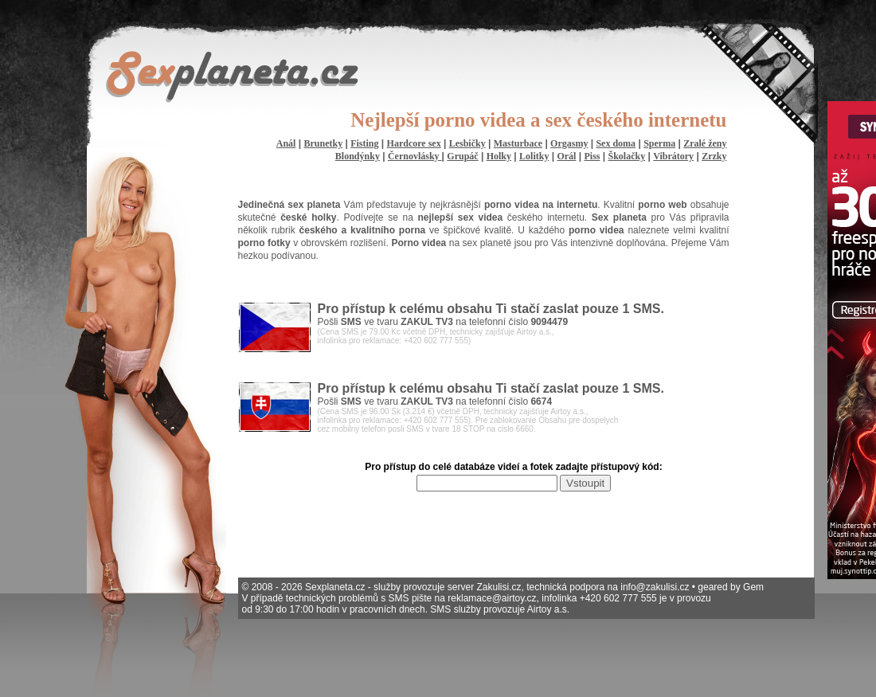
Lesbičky (467, 143)
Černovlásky (415, 156)
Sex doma (615, 143)
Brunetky (322, 143)
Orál (566, 156)
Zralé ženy (704, 143)
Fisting (364, 143)
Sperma (659, 143)
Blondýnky (357, 156)
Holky (499, 156)
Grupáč (462, 156)
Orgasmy (569, 143)
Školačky (627, 156)
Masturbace (518, 143)
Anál (286, 143)
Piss (592, 156)
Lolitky (534, 156)
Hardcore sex (414, 143)
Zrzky (714, 156)
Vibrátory (673, 156)
